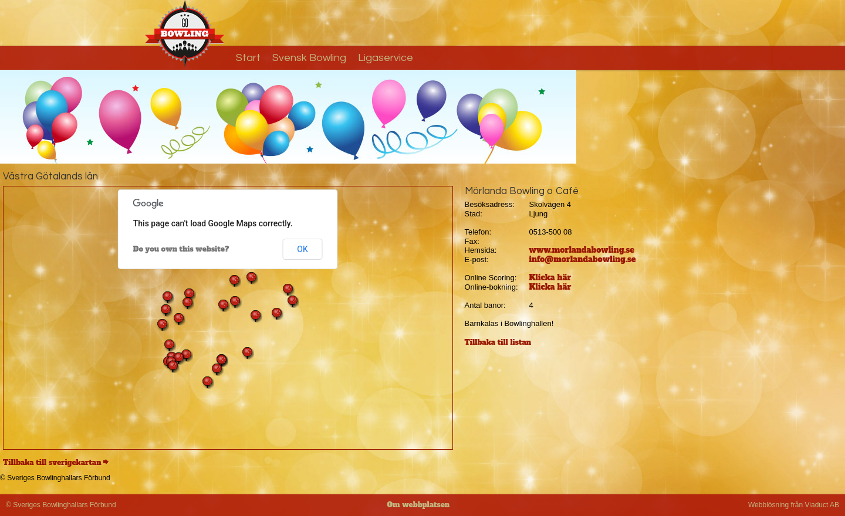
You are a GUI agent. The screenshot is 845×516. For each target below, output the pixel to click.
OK (302, 249)
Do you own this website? (181, 249)
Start (248, 57)
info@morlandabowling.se (582, 259)
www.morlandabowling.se (582, 250)
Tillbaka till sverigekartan (52, 462)
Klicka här (550, 278)
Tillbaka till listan (498, 342)
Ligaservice (385, 57)
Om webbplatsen (418, 505)
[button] (221, 360)
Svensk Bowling (309, 57)
